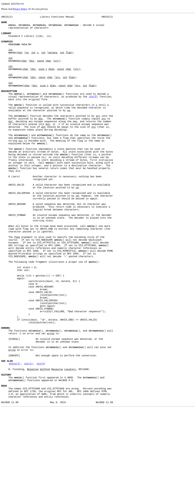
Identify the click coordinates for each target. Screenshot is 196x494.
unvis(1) (14, 441)
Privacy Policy (20, 9)
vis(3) (93, 115)
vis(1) (28, 441)
